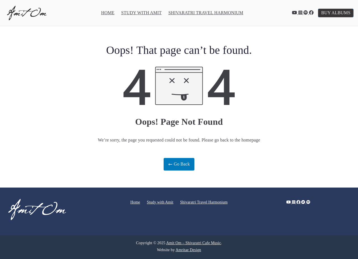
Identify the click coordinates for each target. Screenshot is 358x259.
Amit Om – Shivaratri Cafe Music (193, 243)
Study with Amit (141, 12)
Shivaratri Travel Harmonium (205, 12)
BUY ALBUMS (335, 12)
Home (108, 12)
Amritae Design (188, 250)
